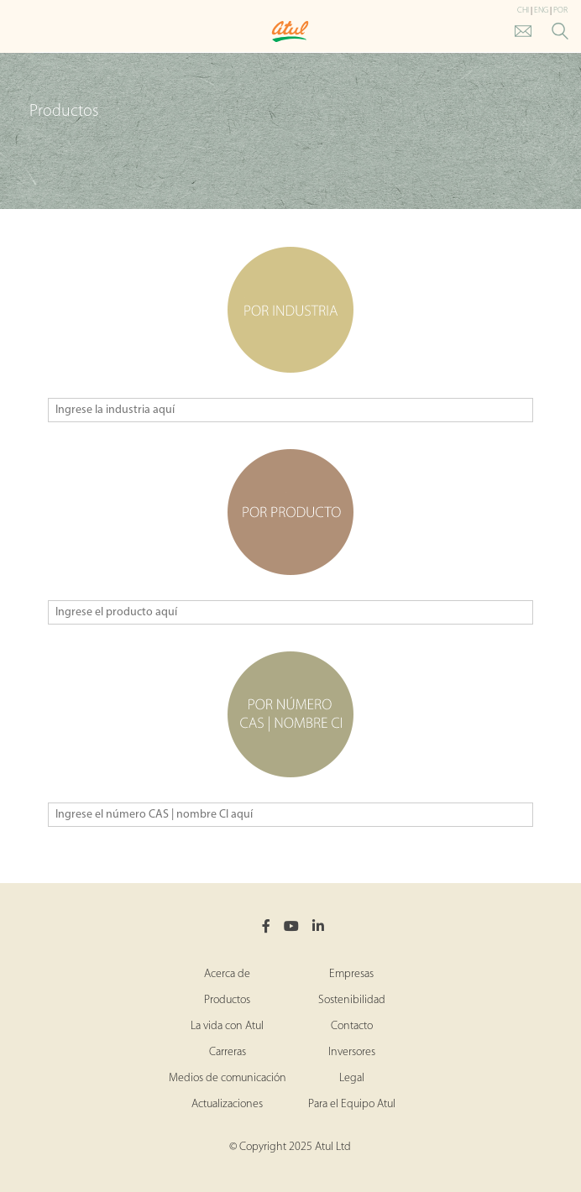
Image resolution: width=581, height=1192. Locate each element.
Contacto (352, 1026)
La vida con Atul (227, 1026)
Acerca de (227, 974)
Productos (227, 1000)
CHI (523, 10)
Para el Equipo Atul (351, 1104)
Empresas (351, 974)
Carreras (227, 1052)
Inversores (351, 1052)
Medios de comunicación (227, 1078)
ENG (541, 10)
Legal (351, 1078)
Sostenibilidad (351, 1000)
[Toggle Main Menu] (17, 32)
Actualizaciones (227, 1104)
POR (560, 10)
